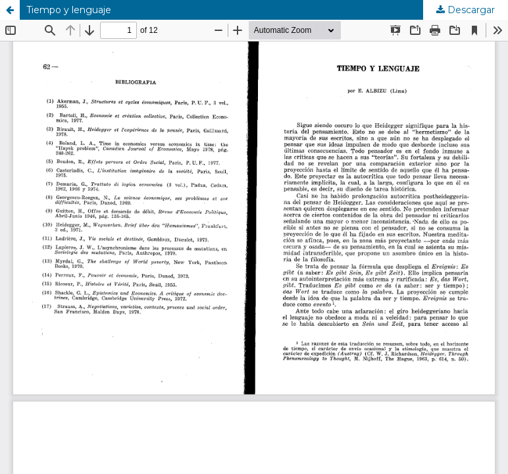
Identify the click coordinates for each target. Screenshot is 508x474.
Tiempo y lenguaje (68, 10)
